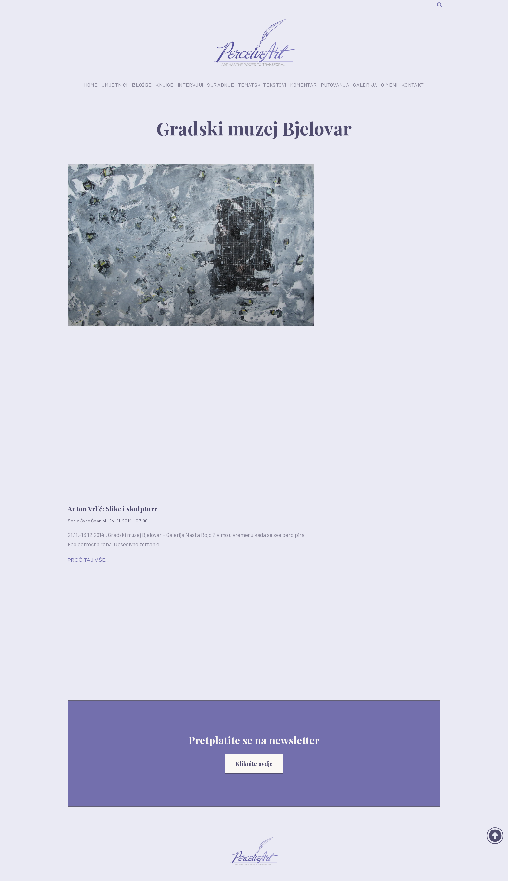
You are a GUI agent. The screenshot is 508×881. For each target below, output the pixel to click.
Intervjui (190, 84)
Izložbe (142, 84)
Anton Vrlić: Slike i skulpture (113, 508)
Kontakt (412, 84)
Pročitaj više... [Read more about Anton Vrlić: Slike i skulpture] (88, 560)
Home (91, 84)
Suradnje (220, 84)
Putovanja (335, 84)
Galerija (365, 84)
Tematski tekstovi (262, 84)
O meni (389, 84)
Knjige (164, 84)
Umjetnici (114, 84)
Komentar (303, 84)
